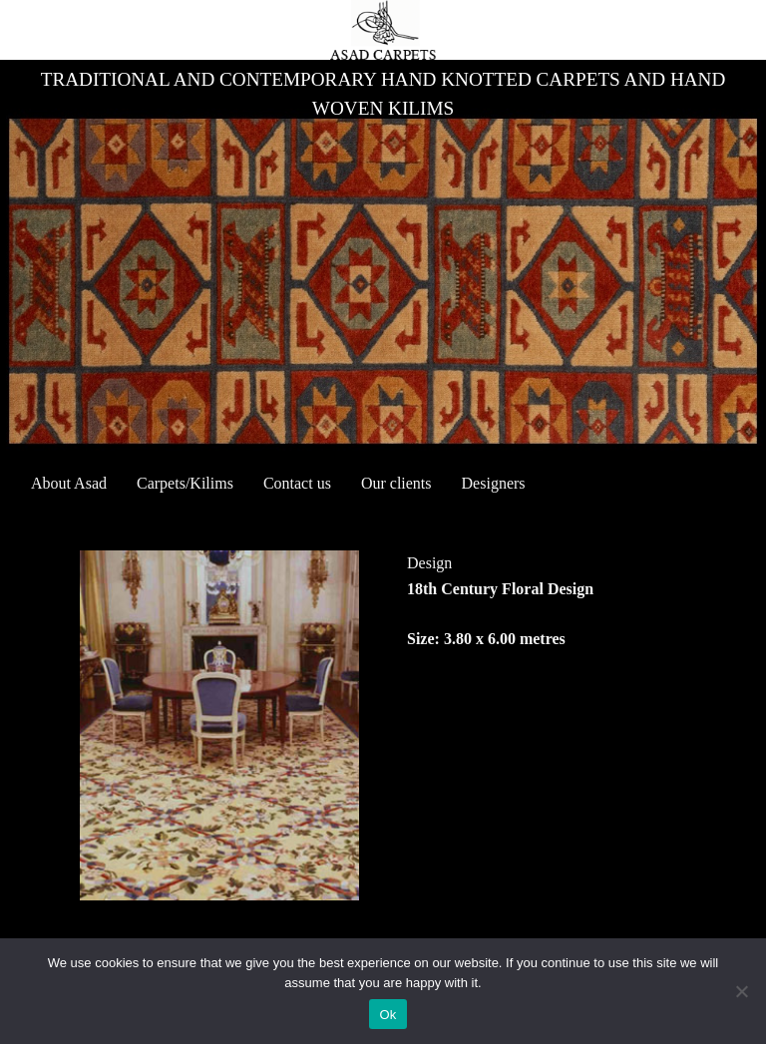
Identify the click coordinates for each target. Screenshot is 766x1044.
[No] (741, 991)
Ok (387, 1014)
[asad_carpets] (382, 30)
